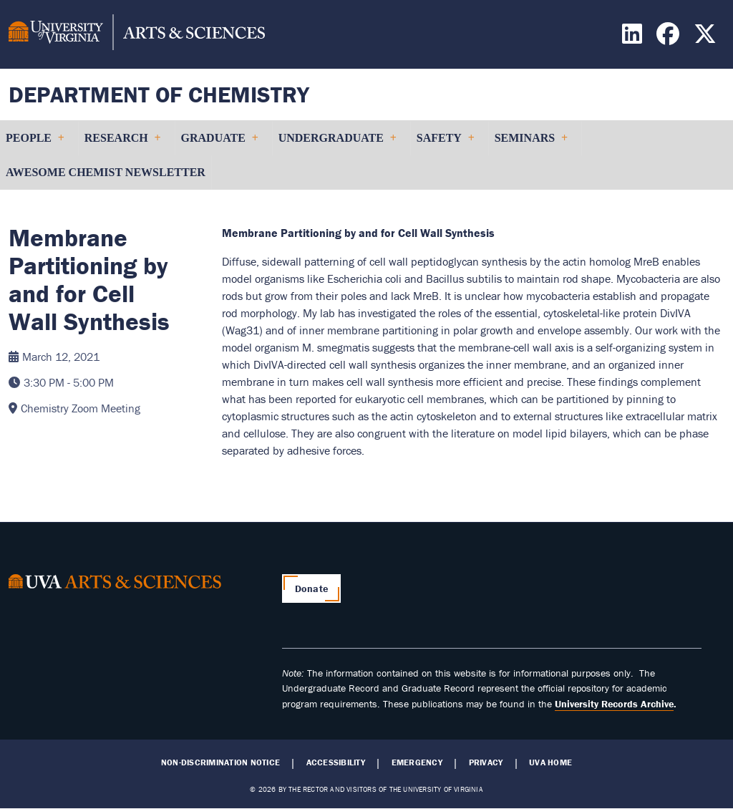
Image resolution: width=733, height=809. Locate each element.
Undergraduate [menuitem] (337, 143)
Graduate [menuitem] (219, 143)
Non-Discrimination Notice (220, 762)
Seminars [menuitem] (531, 143)
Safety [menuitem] (445, 143)
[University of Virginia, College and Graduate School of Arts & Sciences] (137, 34)
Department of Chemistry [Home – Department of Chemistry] (159, 94)
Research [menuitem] (122, 143)
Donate (312, 588)
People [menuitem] (34, 143)
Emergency (417, 762)
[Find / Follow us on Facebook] (669, 38)
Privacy (486, 762)
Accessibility (335, 762)
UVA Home (550, 762)
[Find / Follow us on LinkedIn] (634, 38)
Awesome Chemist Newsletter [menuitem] (105, 172)
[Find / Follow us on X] (707, 38)
